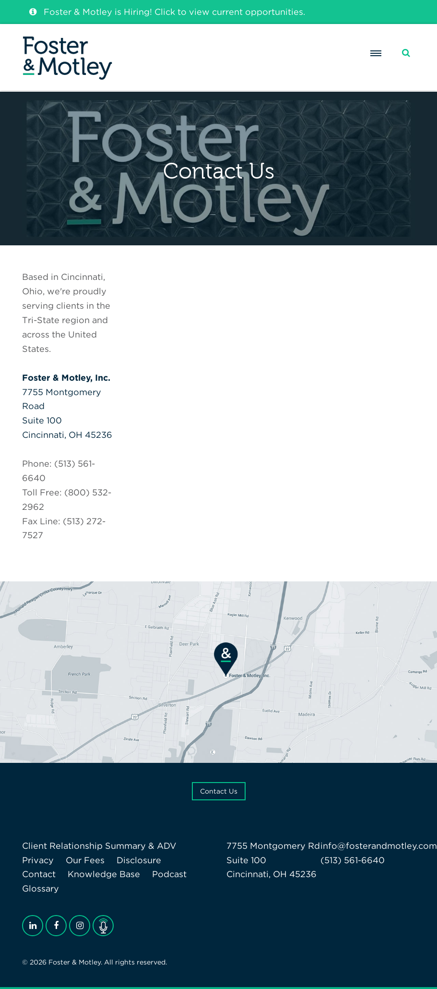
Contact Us (218, 791)
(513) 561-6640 (352, 860)
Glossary (40, 888)
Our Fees (85, 860)
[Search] (406, 53)
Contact (39, 874)
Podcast (169, 874)
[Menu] (376, 53)
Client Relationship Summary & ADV (99, 846)
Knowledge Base (104, 874)
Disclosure (139, 860)
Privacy (38, 860)
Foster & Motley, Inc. (66, 378)
